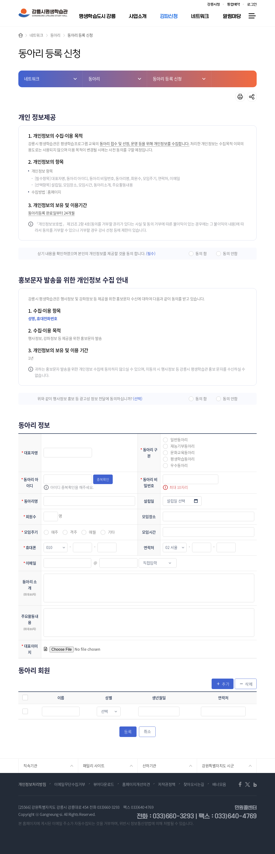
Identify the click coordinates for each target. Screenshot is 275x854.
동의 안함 (230, 253)
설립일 (149, 501)
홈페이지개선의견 (136, 784)
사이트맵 (252, 16)
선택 (25, 711)
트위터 (247, 784)
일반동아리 (179, 439)
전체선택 (25, 698)
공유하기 (252, 97)
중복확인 (103, 479)
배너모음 (219, 784)
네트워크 (36, 35)
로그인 (252, 4)
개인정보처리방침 (32, 784)
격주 (73, 532)
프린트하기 (240, 97)
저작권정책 (166, 784)
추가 (225, 684)
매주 (54, 532)
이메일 (31, 563)
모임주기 (31, 532)
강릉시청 (213, 4)
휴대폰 (31, 547)
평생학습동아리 (182, 459)
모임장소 (149, 516)
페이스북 (241, 784)
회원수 (31, 516)
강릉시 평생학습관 (43, 13)
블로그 (253, 784)
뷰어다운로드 (103, 784)
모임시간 (149, 532)
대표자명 (31, 452)
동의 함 (201, 253)
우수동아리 (179, 465)
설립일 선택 (196, 501)
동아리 (55, 35)
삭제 (249, 684)
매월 (92, 532)
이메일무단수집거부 (69, 784)
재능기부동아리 (182, 446)
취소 (147, 731)
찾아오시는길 (193, 784)
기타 (111, 532)
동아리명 (31, 501)
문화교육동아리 (182, 452)
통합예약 (233, 4)
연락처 (149, 547)
